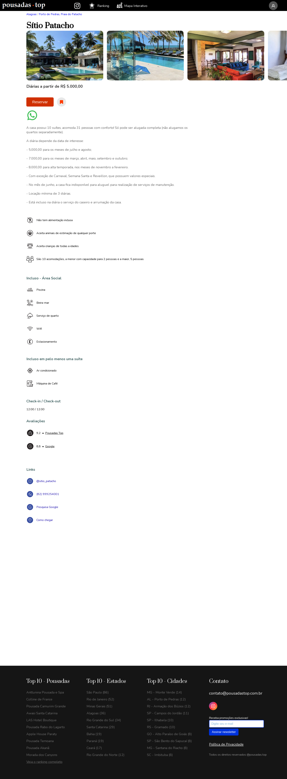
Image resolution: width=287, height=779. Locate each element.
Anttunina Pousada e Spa (45, 692)
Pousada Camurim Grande (46, 706)
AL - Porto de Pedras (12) (166, 699)
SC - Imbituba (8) (160, 755)
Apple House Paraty (41, 734)
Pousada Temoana (40, 741)
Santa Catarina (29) (101, 727)
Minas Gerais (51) (99, 706)
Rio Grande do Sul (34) (104, 720)
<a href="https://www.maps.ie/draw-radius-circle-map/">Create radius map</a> (143, 579)
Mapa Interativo (132, 5)
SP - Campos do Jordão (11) (168, 713)
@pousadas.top (257, 755)
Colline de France (39, 699)
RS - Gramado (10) (161, 727)
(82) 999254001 (47, 494)
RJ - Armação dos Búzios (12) (169, 706)
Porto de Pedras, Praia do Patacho (60, 14)
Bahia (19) (94, 734)
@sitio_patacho (46, 481)
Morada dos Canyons (41, 755)
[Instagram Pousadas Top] (213, 706)
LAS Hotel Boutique (41, 720)
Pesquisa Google (47, 507)
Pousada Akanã (37, 748)
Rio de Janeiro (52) (100, 699)
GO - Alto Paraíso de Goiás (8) (169, 734)
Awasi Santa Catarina (41, 713)
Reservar (40, 102)
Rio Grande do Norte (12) (105, 755)
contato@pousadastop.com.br (235, 693)
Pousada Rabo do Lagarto (45, 727)
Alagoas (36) (96, 713)
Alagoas (31, 14)
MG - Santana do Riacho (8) (167, 748)
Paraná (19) (95, 741)
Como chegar (44, 520)
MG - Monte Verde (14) (164, 692)
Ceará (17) (94, 748)
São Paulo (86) (98, 692)
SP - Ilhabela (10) (160, 720)
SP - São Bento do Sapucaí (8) (169, 741)
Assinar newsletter (224, 731)
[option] (64, 55)
